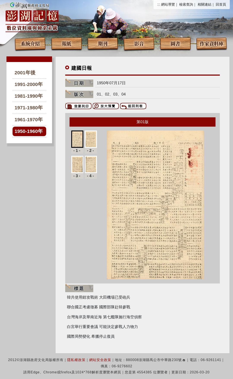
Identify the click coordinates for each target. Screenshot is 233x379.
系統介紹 (30, 43)
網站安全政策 (100, 360)
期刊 (103, 43)
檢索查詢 (186, 4)
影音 (139, 43)
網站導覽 (168, 4)
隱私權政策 (76, 360)
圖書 (175, 43)
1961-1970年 (29, 119)
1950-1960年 (29, 131)
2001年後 (25, 72)
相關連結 (204, 4)
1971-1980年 (29, 107)
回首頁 (221, 4)
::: (158, 4)
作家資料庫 (211, 43)
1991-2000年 (29, 84)
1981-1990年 (29, 96)
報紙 (66, 43)
